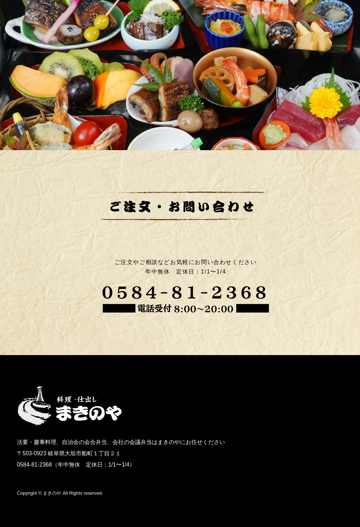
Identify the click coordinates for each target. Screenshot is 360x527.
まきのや (52, 493)
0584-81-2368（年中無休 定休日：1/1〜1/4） (76, 465)
